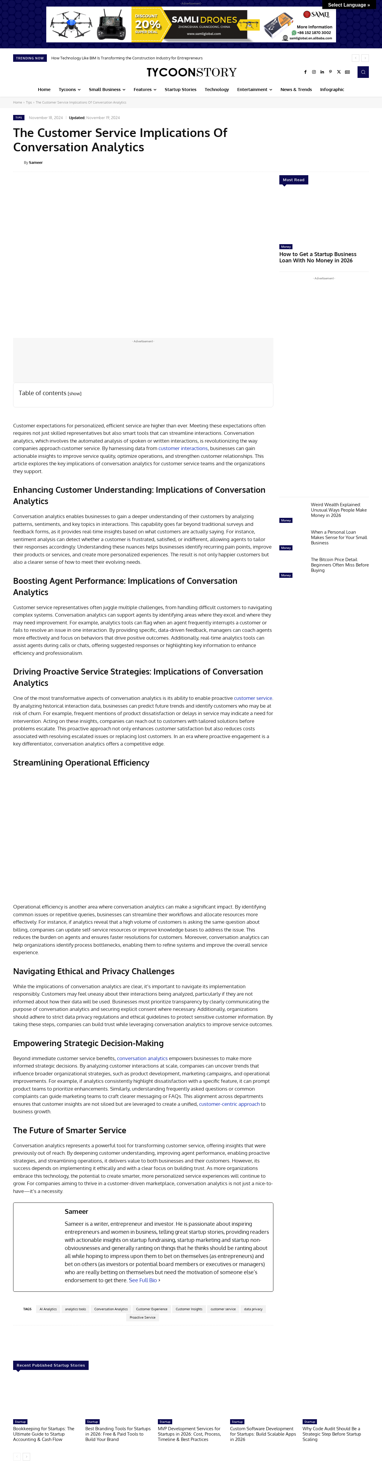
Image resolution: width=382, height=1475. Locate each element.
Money (286, 246)
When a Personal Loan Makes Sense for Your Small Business (339, 535)
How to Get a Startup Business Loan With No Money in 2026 (321, 256)
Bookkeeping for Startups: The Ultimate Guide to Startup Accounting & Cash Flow (43, 1434)
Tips (29, 102)
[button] (363, 72)
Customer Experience (151, 1309)
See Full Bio (143, 1280)
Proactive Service (142, 1317)
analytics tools (75, 1309)
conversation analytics (142, 1058)
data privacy (253, 1309)
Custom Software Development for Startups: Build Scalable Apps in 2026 (263, 1434)
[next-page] (26, 1457)
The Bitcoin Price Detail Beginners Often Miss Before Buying (340, 563)
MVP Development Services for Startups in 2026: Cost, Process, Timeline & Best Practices (189, 1434)
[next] (365, 58)
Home (17, 102)
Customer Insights (189, 1309)
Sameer (36, 162)
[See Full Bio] (159, 1280)
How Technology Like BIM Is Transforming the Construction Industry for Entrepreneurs (127, 58)
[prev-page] (17, 1457)
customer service (253, 698)
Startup (20, 1421)
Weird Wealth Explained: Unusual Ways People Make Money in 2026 (339, 508)
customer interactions (183, 448)
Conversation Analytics (111, 1309)
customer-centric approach (229, 1104)
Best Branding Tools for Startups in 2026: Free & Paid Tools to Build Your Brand (118, 1434)
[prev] (355, 58)
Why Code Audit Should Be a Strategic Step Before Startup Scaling (332, 1434)
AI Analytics (48, 1309)
